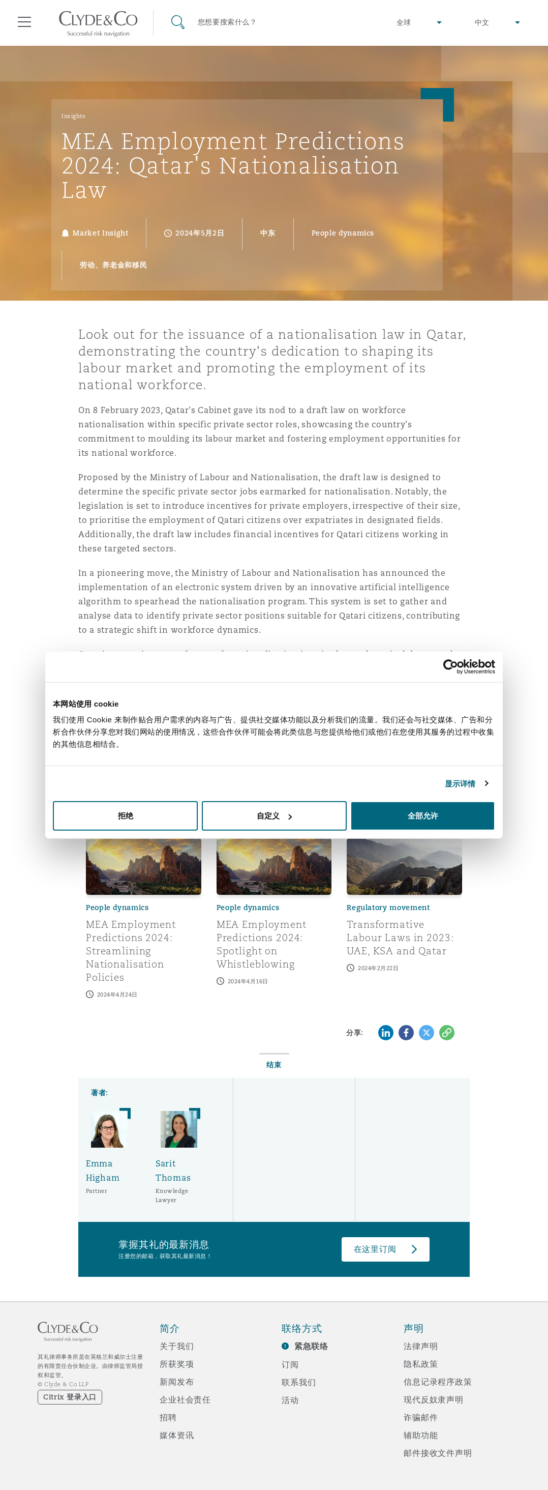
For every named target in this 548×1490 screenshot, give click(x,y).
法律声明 (421, 1346)
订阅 (290, 1364)
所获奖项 (177, 1364)
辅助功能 (421, 1435)
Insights (73, 116)
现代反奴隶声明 (434, 1399)
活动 (290, 1400)
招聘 (168, 1417)
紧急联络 (311, 1346)
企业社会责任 (185, 1399)
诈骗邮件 (421, 1417)
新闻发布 (177, 1382)
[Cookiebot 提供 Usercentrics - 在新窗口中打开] (450, 666)
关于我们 (177, 1346)
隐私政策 (421, 1364)
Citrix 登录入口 (70, 1396)
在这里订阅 (375, 1249)
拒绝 (125, 815)
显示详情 (460, 783)
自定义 (274, 815)
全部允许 (423, 815)
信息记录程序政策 (438, 1382)
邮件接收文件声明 (438, 1453)
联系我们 (299, 1382)
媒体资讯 (177, 1435)
